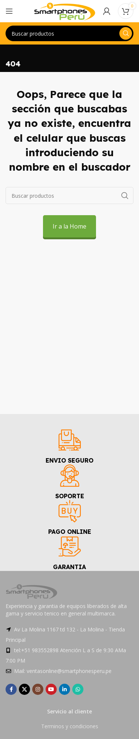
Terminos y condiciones (69, 726)
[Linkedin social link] (64, 689)
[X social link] (24, 689)
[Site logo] (65, 10)
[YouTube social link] (51, 689)
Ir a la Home (69, 226)
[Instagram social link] (37, 689)
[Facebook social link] (11, 689)
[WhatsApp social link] (77, 689)
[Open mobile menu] (9, 11)
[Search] (69, 33)
